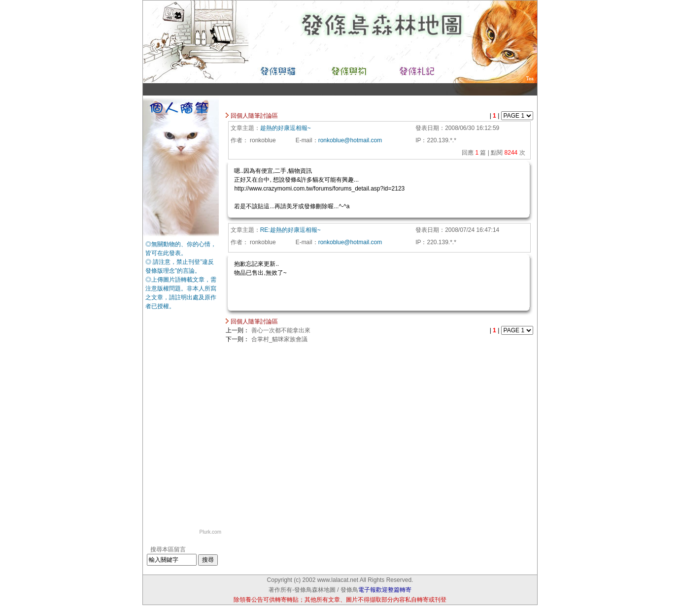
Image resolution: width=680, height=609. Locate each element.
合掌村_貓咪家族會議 (279, 339)
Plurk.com (210, 532)
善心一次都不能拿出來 (280, 330)
